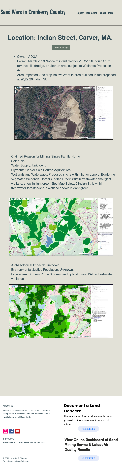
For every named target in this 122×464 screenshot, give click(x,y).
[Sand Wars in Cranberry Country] (40, 12)
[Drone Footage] (61, 47)
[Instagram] (5, 431)
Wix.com (25, 461)
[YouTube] (17, 431)
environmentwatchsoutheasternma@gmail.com (23, 442)
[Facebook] (11, 431)
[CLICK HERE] (88, 429)
